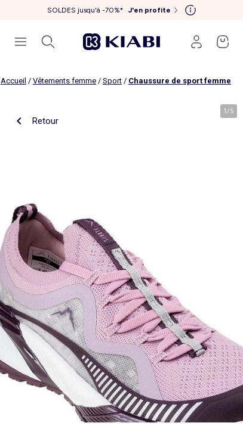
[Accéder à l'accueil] (121, 41)
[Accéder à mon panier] (223, 42)
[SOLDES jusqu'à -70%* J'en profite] (113, 10)
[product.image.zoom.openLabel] (121, 260)
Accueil (13, 80)
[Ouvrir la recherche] (47, 41)
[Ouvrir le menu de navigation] (20, 42)
